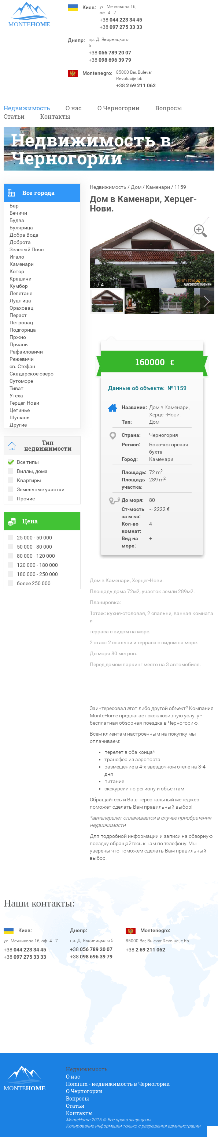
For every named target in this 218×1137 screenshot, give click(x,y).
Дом (136, 187)
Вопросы (168, 108)
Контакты (55, 116)
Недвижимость (27, 108)
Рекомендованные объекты (37, 607)
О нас (74, 108)
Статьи (14, 116)
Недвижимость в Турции (33, 629)
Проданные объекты (29, 600)
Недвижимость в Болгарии (36, 615)
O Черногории (118, 108)
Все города (38, 193)
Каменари (158, 187)
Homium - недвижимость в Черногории (118, 1083)
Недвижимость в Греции (33, 622)
